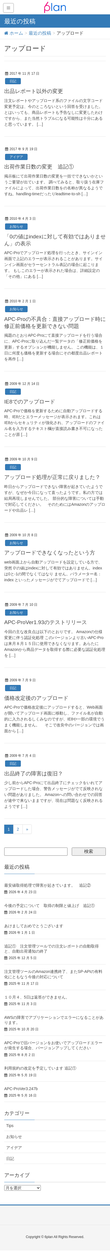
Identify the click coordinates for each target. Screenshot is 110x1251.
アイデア (16, 157)
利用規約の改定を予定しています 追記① (40, 1068)
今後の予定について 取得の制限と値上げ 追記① (49, 905)
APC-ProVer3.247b (21, 1088)
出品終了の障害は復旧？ (33, 774)
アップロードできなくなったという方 (49, 553)
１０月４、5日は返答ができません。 (36, 997)
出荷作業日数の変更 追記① (39, 167)
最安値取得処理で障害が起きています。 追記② (47, 885)
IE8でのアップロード (29, 402)
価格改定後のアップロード (36, 698)
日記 (13, 81)
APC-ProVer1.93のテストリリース (45, 622)
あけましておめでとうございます (33, 926)
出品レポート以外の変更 (33, 91)
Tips (10, 1125)
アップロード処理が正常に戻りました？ (52, 477)
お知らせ (16, 227)
